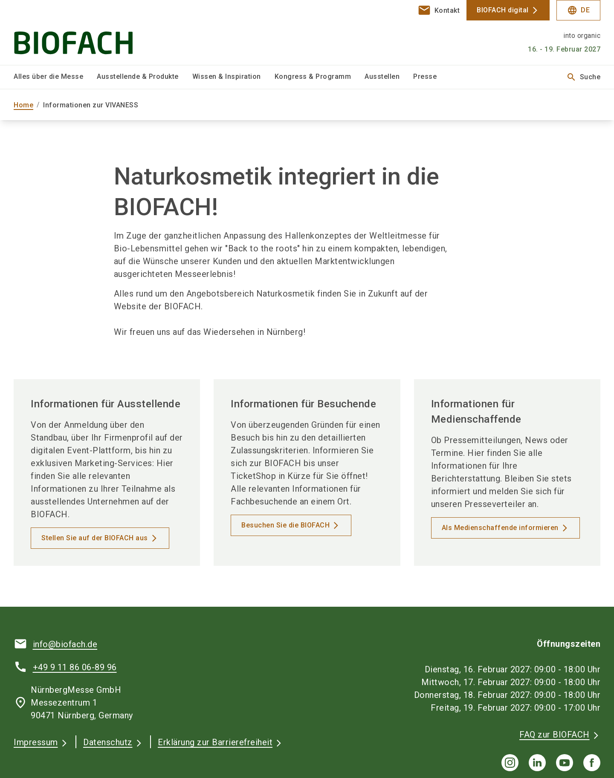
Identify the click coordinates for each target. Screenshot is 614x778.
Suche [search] (583, 77)
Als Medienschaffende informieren (500, 528)
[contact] (438, 10)
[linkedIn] (537, 762)
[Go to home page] (82, 32)
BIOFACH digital (503, 10)
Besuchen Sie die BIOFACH (285, 525)
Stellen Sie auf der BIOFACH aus (94, 538)
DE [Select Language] (578, 10)
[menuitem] (55, 77)
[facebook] (591, 762)
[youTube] (564, 762)
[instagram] (509, 762)
